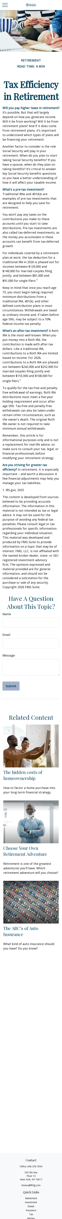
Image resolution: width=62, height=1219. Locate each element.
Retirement (31, 1198)
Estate (31, 1206)
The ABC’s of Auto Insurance (20, 931)
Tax (31, 1214)
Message (8, 655)
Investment (31, 1202)
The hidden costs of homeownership (22, 775)
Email (6, 635)
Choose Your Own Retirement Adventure (25, 851)
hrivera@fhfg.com (31, 1185)
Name (6, 614)
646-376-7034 (34, 1166)
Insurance (31, 1210)
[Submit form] (11, 686)
